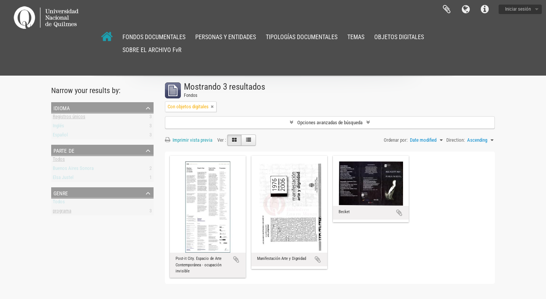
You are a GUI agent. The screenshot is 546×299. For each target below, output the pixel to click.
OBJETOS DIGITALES (399, 37)
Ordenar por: (396, 140)
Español (60, 136)
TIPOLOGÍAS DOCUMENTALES (301, 37)
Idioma (465, 9)
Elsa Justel (63, 179)
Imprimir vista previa (188, 140)
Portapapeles (446, 9)
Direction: (455, 140)
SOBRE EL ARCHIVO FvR (152, 50)
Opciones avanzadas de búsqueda (329, 122)
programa (62, 212)
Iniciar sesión (518, 9)
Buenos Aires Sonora (73, 169)
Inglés (58, 127)
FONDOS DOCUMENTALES (153, 37)
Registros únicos (69, 118)
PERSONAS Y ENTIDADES (225, 37)
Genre (60, 192)
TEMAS (355, 37)
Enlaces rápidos (484, 9)
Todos (59, 160)
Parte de (63, 150)
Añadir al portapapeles (236, 259)
